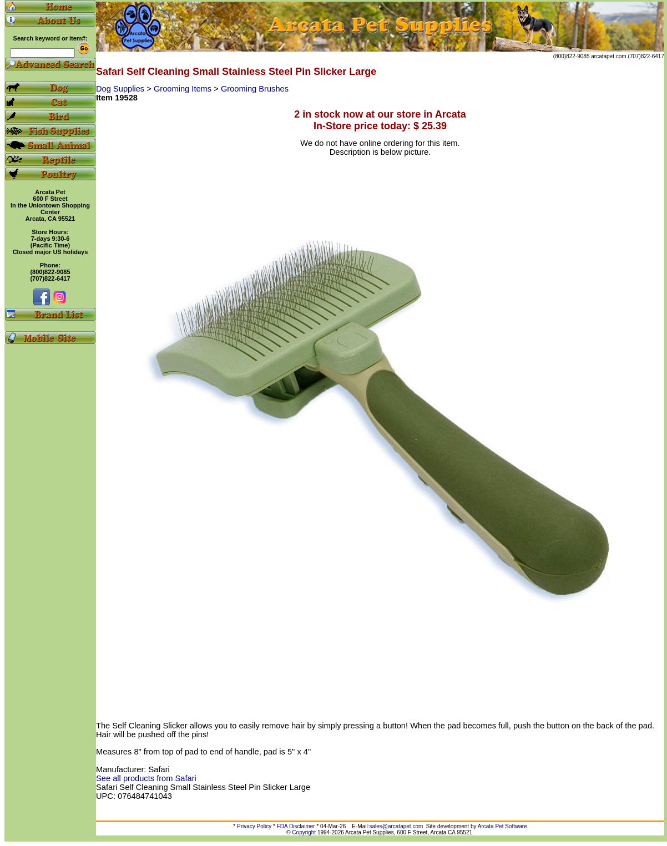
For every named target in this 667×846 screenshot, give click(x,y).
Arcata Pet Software (502, 826)
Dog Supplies (121, 88)
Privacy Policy (254, 826)
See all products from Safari (146, 778)
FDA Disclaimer (296, 826)
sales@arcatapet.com (396, 826)
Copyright (304, 832)
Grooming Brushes (255, 88)
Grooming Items (184, 88)
